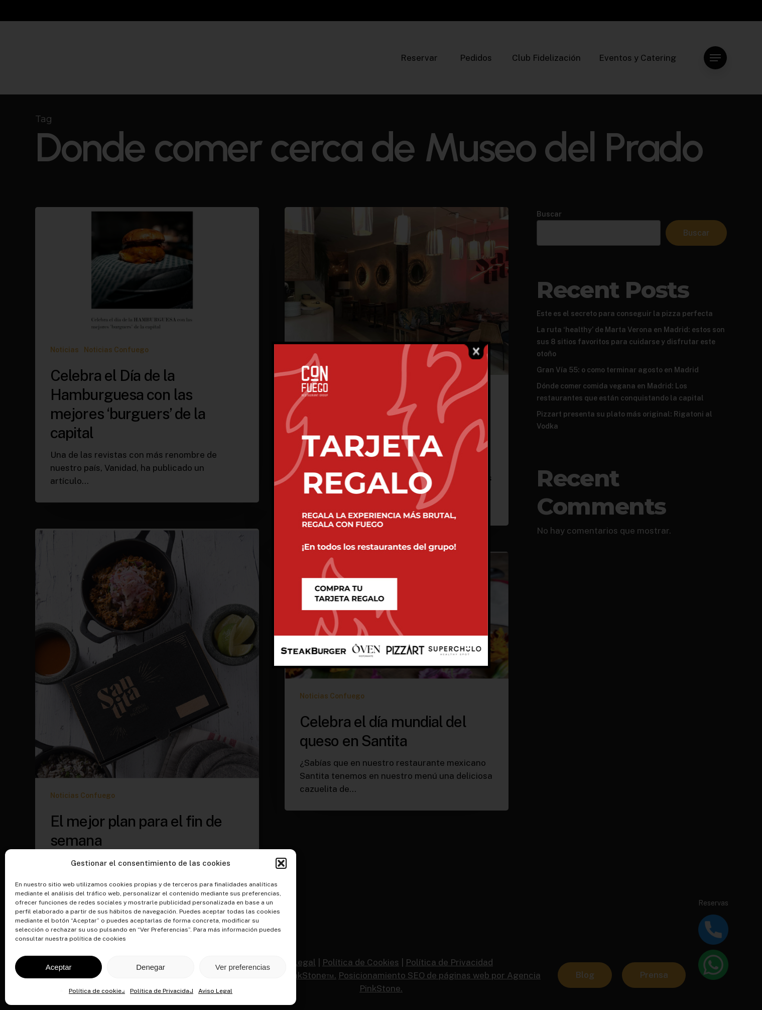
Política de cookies (97, 990)
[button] (281, 863)
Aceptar (59, 967)
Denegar (150, 967)
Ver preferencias (242, 967)
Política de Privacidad (161, 990)
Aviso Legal (215, 990)
